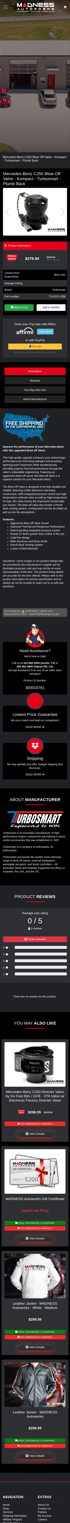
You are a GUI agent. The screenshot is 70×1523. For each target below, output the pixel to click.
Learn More (45, 331)
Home (6, 1504)
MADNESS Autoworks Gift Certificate (35, 1199)
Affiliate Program (12, 1519)
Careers (42, 1519)
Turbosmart (59, 289)
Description (35, 371)
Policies (42, 1512)
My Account (44, 1515)
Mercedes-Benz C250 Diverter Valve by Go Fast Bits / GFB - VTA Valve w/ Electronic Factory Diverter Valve (35, 1096)
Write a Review (35, 939)
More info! (60, 274)
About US (43, 1504)
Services (8, 1512)
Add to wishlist (51, 307)
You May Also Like (35, 389)
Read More (35, 727)
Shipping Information (15, 1515)
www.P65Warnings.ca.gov (44, 614)
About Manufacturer (35, 399)
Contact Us (44, 1508)
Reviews (35, 380)
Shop (6, 1508)
